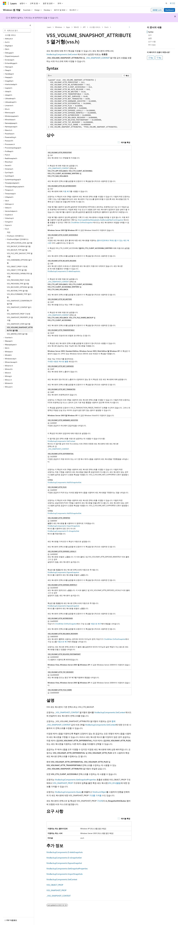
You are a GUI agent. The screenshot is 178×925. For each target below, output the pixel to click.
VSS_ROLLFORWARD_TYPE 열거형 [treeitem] (19, 295)
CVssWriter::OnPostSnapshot (82, 222)
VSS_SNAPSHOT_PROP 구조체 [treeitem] (18, 314)
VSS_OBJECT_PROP (54, 884)
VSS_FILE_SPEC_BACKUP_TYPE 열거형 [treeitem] (19, 255)
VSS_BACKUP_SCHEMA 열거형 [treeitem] (19, 246)
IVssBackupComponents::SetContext (61, 54)
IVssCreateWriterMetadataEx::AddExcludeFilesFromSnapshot (100, 220)
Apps (68, 27)
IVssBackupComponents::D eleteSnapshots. (64, 271)
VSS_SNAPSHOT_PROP (63, 783)
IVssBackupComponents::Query (68, 792)
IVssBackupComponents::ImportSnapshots (64, 526)
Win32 (76, 27)
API (84, 27)
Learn (49, 27)
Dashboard (169, 10)
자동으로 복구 (95, 624)
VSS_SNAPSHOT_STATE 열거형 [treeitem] (18, 324)
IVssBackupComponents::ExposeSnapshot (63, 572)
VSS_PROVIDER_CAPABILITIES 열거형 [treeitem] (19, 275)
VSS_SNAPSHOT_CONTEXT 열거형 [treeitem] (19, 308)
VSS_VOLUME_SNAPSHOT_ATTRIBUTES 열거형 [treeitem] (20, 329)
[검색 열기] (166, 3)
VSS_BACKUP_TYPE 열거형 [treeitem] (17, 250)
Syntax (150, 32)
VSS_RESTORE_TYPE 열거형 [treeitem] (17, 290)
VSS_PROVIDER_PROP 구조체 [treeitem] (18, 280)
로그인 (172, 3)
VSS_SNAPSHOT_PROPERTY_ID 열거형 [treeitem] (20, 319)
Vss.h (106, 27)
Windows (58, 27)
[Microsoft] (4, 3)
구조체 (100, 800)
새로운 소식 (157, 10)
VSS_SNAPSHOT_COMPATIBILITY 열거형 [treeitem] (19, 302)
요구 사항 (152, 41)
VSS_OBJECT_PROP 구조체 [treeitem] (17, 266)
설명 (150, 38)
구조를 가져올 (95, 795)
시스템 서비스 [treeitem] (10, 35)
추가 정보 (152, 45)
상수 (150, 35)
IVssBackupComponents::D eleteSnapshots (64, 852)
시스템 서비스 (94, 27)
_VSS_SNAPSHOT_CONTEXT (98, 57)
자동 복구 (66, 191)
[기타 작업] (129, 27)
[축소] (30, 25)
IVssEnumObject (99, 792)
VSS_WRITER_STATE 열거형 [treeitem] (17, 334)
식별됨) (117, 783)
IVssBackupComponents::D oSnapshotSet (63, 531)
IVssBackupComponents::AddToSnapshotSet (64, 482)
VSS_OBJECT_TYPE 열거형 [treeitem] (17, 270)
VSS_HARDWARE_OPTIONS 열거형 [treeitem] (19, 261)
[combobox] (17, 30)
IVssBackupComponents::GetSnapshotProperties (75, 779)
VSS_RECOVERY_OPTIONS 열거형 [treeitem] (20, 287)
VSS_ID (111, 783)
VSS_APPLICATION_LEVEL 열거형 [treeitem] (19, 243)
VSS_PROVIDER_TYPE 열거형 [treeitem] (18, 283)
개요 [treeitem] (8, 232)
